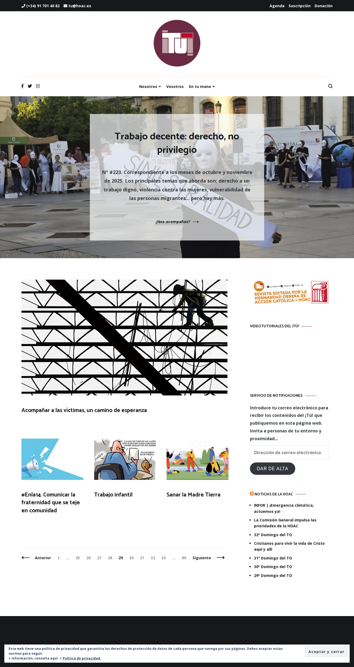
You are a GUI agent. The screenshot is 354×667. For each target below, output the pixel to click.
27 (100, 557)
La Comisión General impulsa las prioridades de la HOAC (285, 522)
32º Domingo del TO (273, 534)
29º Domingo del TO (273, 575)
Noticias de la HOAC (274, 494)
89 (185, 557)
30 (132, 557)
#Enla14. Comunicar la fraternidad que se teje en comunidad (50, 502)
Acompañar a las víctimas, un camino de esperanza (84, 410)
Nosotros (148, 86)
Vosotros (175, 86)
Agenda (277, 5)
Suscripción (300, 5)
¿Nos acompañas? (172, 221)
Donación (324, 5)
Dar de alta (272, 468)
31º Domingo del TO (273, 558)
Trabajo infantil (113, 494)
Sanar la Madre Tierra (193, 494)
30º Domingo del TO (273, 566)
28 (111, 557)
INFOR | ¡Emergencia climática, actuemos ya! (284, 508)
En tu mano (200, 86)
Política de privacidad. (82, 658)
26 (89, 557)
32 (154, 557)
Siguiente (202, 557)
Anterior (43, 557)
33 (164, 557)
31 (143, 557)
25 (79, 557)
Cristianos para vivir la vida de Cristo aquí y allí (289, 546)
